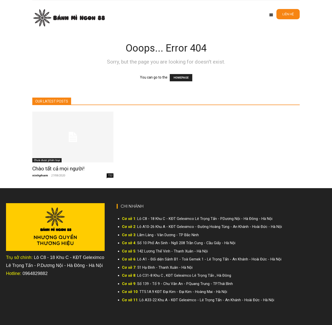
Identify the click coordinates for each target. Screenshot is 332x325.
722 (110, 175)
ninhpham (40, 175)
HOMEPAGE (181, 77)
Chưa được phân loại (47, 160)
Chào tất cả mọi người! (58, 169)
